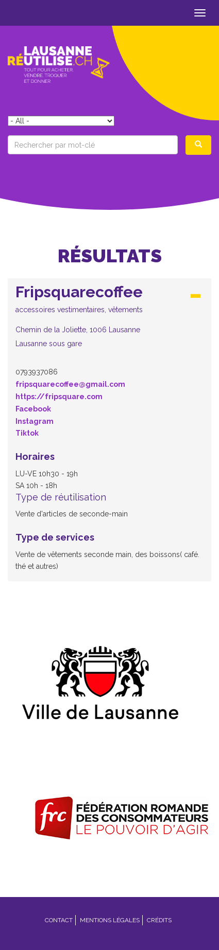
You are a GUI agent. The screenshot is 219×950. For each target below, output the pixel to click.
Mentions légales (110, 920)
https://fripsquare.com (59, 396)
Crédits (159, 920)
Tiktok (27, 433)
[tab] (109, 318)
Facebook (33, 409)
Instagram (34, 421)
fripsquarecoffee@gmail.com (70, 384)
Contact (59, 920)
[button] (109, 315)
